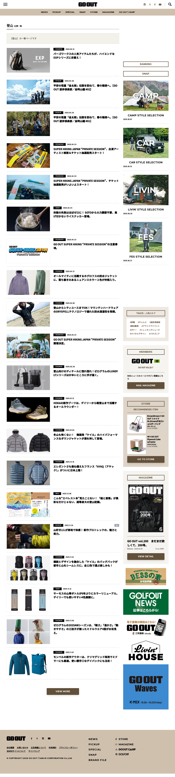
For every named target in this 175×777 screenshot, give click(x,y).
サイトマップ (34, 754)
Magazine (111, 15)
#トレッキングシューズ (150, 333)
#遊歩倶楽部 (155, 325)
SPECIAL (67, 15)
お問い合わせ (22, 751)
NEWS (93, 742)
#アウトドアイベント (151, 329)
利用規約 (52, 751)
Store (94, 15)
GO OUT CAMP (133, 15)
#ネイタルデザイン (138, 337)
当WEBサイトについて (16, 754)
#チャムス (142, 325)
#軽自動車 (134, 329)
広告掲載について (38, 751)
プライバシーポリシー (68, 751)
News (37, 15)
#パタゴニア (154, 337)
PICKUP (51, 15)
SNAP (81, 15)
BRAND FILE (98, 763)
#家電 (132, 325)
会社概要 (10, 751)
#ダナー (133, 333)
